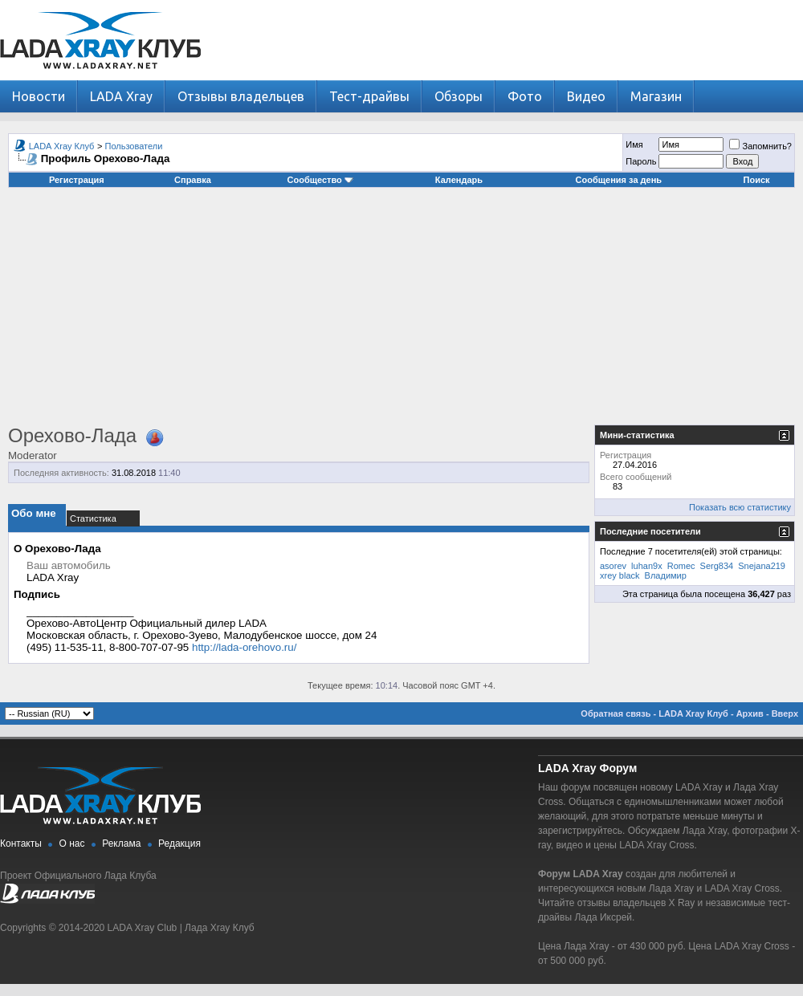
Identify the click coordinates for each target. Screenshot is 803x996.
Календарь (459, 180)
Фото (524, 96)
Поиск (757, 180)
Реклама (121, 843)
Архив (750, 713)
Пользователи (134, 146)
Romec (681, 566)
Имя (634, 144)
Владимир (666, 575)
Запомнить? (760, 146)
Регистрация (76, 180)
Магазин (656, 96)
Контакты (21, 843)
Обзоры (458, 96)
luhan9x (646, 566)
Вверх (785, 713)
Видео (586, 96)
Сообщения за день (619, 180)
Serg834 (717, 566)
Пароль (641, 161)
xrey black (620, 575)
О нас (72, 843)
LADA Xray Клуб (62, 146)
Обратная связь (615, 713)
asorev (613, 566)
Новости (38, 96)
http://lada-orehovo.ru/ (244, 647)
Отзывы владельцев (240, 96)
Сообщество (320, 180)
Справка (192, 180)
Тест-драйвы (369, 96)
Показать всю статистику (740, 507)
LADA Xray (121, 96)
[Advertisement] (402, 312)
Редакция (179, 843)
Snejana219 (761, 566)
